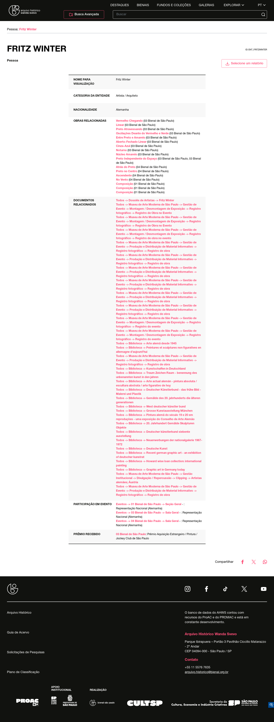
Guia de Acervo (18, 632)
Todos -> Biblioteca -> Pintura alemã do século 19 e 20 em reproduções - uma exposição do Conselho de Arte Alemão (155, 417)
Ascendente (124, 175)
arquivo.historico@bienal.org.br (206, 672)
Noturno (121, 150)
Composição (124, 184)
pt (260, 5)
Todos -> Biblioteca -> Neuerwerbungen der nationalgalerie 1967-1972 (159, 442)
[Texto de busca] (187, 14)
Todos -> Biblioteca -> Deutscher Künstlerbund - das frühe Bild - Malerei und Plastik (158, 392)
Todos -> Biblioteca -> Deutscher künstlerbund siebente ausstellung (153, 434)
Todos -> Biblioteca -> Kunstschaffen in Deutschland (151, 369)
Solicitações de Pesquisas (25, 652)
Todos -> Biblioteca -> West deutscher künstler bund (151, 407)
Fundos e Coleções (174, 5)
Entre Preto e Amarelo (130, 138)
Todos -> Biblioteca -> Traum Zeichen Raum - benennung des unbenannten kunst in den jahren (156, 375)
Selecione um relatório (244, 64)
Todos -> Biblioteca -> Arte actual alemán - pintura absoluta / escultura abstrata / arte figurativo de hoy (156, 383)
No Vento (122, 180)
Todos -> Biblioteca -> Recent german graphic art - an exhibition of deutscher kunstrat (158, 455)
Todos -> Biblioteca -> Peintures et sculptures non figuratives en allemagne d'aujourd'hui (158, 350)
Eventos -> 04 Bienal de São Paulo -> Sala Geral (147, 521)
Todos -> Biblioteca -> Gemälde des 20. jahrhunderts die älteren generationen (158, 400)
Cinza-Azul (123, 146)
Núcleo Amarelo (126, 154)
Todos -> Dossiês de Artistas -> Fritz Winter (145, 200)
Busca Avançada (84, 14)
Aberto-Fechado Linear (131, 142)
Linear (120, 125)
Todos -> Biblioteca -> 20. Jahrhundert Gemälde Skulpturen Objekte (155, 425)
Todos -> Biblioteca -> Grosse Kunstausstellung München (154, 411)
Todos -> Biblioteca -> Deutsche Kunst (141, 449)
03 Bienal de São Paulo (131, 534)
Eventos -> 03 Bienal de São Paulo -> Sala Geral (147, 513)
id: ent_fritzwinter (256, 50)
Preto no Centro (126, 171)
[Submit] (263, 14)
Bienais (143, 5)
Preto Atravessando (129, 129)
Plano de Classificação (23, 672)
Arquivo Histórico (19, 613)
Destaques (119, 5)
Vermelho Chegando (129, 121)
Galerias (206, 5)
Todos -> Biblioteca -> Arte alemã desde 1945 (146, 343)
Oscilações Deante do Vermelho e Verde (142, 133)
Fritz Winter (28, 29)
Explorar (232, 5)
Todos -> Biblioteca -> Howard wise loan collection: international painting (158, 463)
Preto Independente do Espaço (136, 159)
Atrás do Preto (125, 167)
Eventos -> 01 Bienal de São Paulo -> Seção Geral (148, 504)
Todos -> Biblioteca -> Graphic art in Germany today (150, 470)
